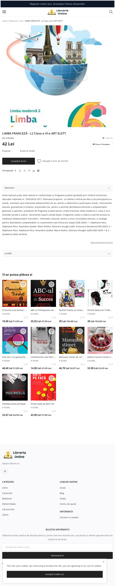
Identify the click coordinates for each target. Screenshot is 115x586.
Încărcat (6, 150)
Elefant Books (9, 503)
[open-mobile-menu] (4, 11)
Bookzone (13, 21)
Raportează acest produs (102, 242)
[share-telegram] (38, 170)
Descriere (57, 188)
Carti (21, 21)
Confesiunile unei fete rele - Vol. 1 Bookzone (43, 357)
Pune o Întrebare (101, 144)
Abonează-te (57, 555)
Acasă (4, 21)
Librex (5, 514)
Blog (62, 493)
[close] (103, 561)
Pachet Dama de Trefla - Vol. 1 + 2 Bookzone (100, 310)
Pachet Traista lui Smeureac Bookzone (71, 310)
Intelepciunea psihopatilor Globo (15, 403)
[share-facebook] (15, 170)
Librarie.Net (8, 509)
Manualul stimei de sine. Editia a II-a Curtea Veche (71, 357)
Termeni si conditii (69, 517)
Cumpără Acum (18, 161)
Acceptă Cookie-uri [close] (54, 574)
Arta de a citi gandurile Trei (15, 357)
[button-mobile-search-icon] (111, 11)
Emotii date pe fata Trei (42, 403)
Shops (63, 498)
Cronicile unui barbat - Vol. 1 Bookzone (15, 310)
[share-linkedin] (34, 170)
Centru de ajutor (68, 503)
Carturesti (7, 493)
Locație (57, 254)
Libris (5, 487)
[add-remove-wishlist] (23, 284)
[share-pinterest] (29, 170)
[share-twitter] (20, 170)
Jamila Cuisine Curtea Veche (100, 357)
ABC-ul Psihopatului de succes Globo (43, 310)
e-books (10, 138)
